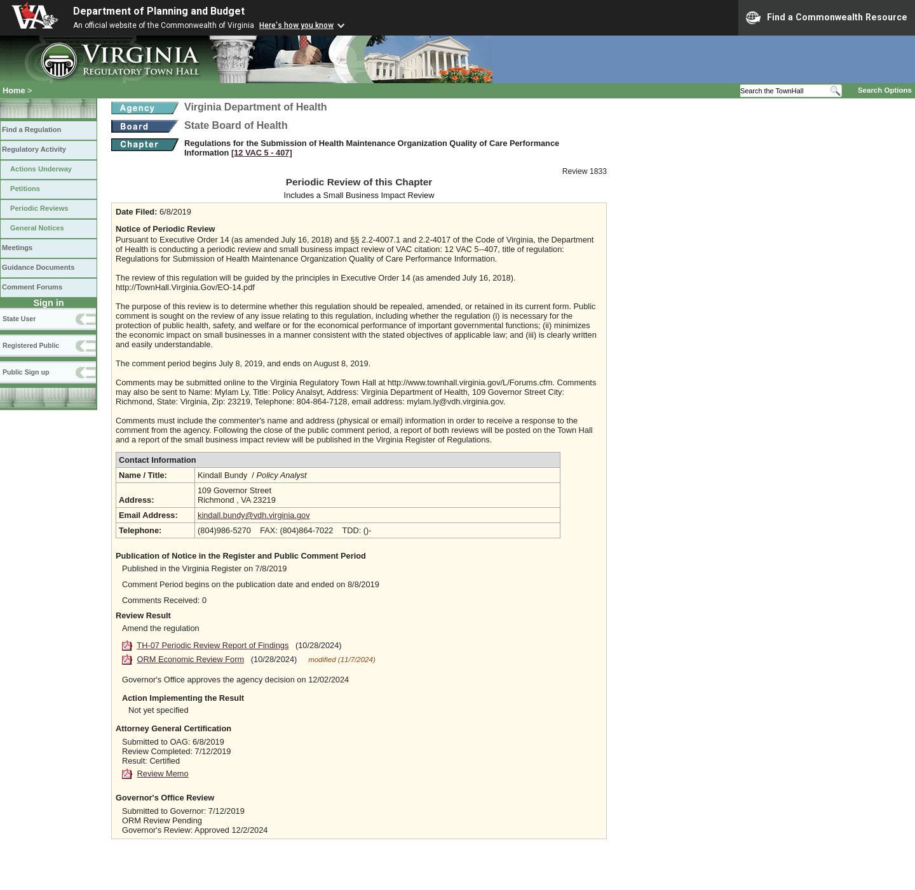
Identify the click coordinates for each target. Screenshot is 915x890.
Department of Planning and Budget (159, 11)
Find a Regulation (31, 129)
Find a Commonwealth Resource (826, 17)
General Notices (37, 228)
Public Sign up (26, 372)
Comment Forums (32, 287)
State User (19, 318)
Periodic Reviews (39, 208)
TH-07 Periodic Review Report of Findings (212, 645)
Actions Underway (41, 169)
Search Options (885, 90)
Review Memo (163, 773)
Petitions (25, 188)
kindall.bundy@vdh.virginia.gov (254, 515)
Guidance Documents (38, 267)
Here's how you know (296, 25)
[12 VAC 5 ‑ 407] (261, 152)
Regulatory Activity (34, 149)
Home (14, 90)
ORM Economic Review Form (191, 659)
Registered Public (31, 345)
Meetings (17, 247)
